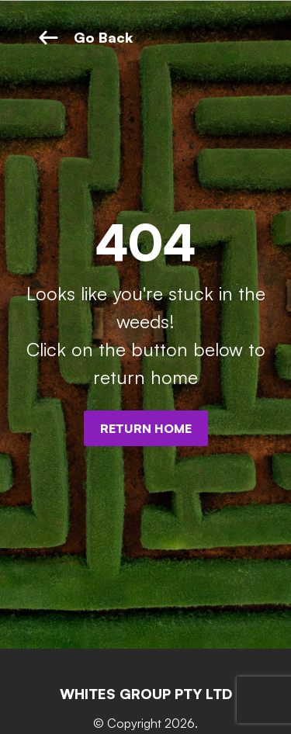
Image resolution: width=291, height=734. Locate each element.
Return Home (146, 428)
